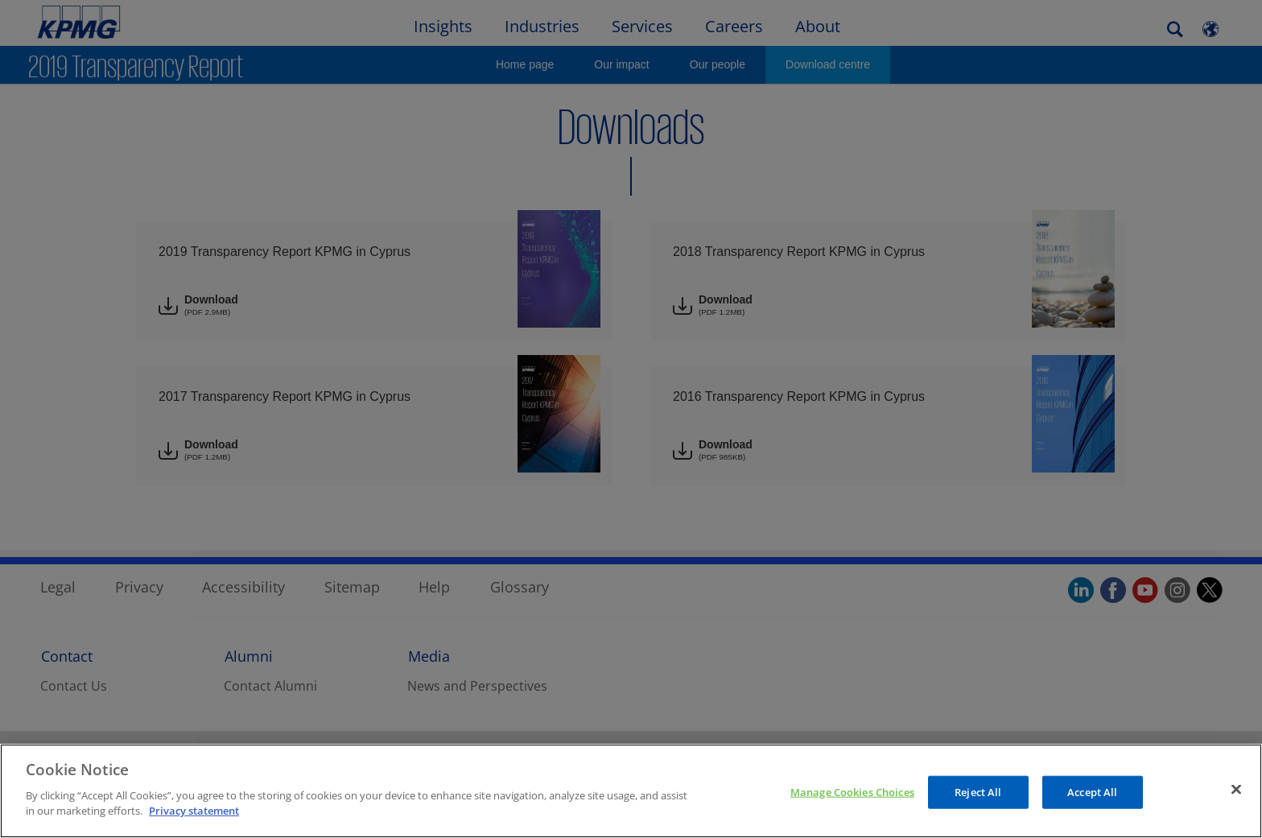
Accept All (1092, 791)
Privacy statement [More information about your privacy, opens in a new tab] (194, 810)
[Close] (1236, 789)
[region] (631, 791)
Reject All (978, 791)
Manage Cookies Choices (852, 791)
